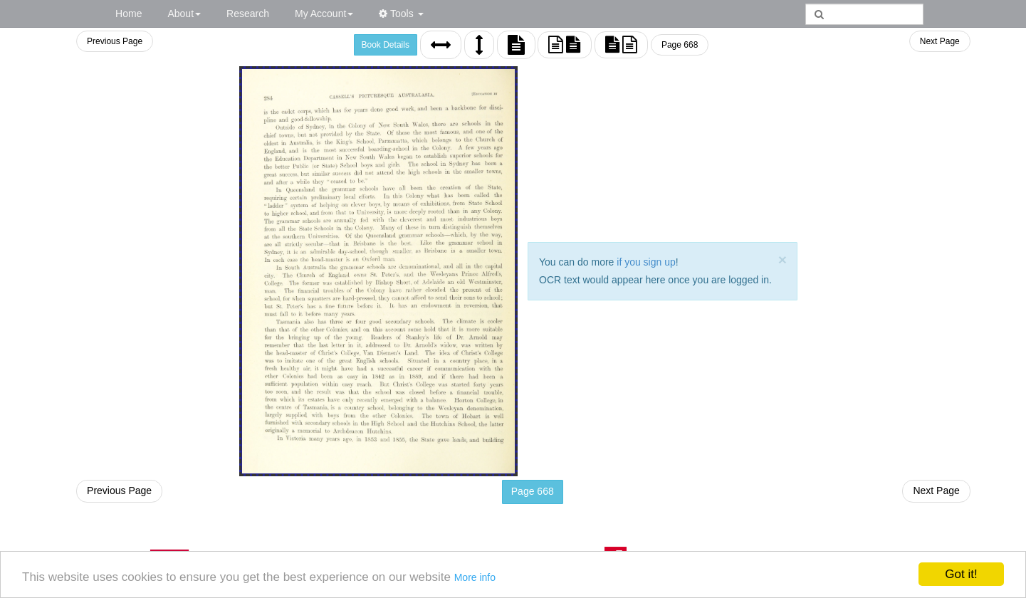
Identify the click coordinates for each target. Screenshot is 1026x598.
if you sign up (646, 262)
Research (247, 13)
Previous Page (114, 41)
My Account (324, 13)
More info (475, 577)
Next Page (940, 41)
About (184, 13)
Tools (401, 13)
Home (128, 13)
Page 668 (679, 45)
